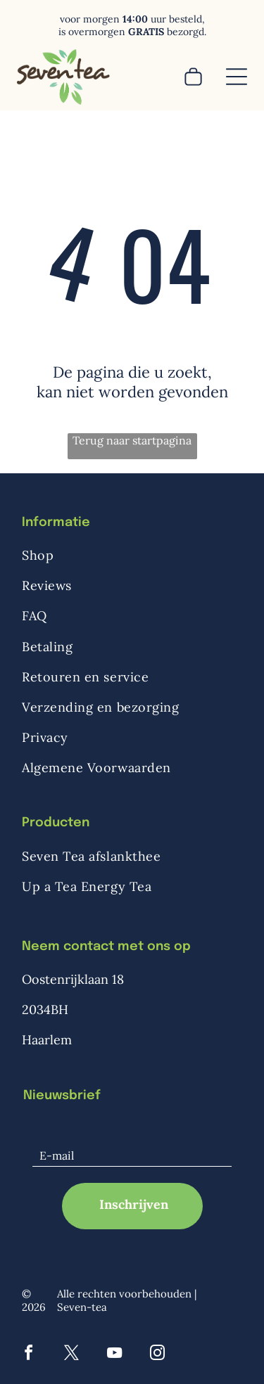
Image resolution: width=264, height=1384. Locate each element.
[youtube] (114, 1355)
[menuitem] (132, 555)
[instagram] (157, 1355)
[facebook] (29, 1355)
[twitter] (72, 1355)
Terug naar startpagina (132, 440)
